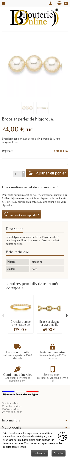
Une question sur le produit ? (21, 214)
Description (14, 229)
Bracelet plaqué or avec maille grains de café (49, 324)
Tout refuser (39, 453)
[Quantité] (17, 174)
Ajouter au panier (47, 173)
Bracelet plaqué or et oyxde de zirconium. (21, 324)
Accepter (58, 453)
